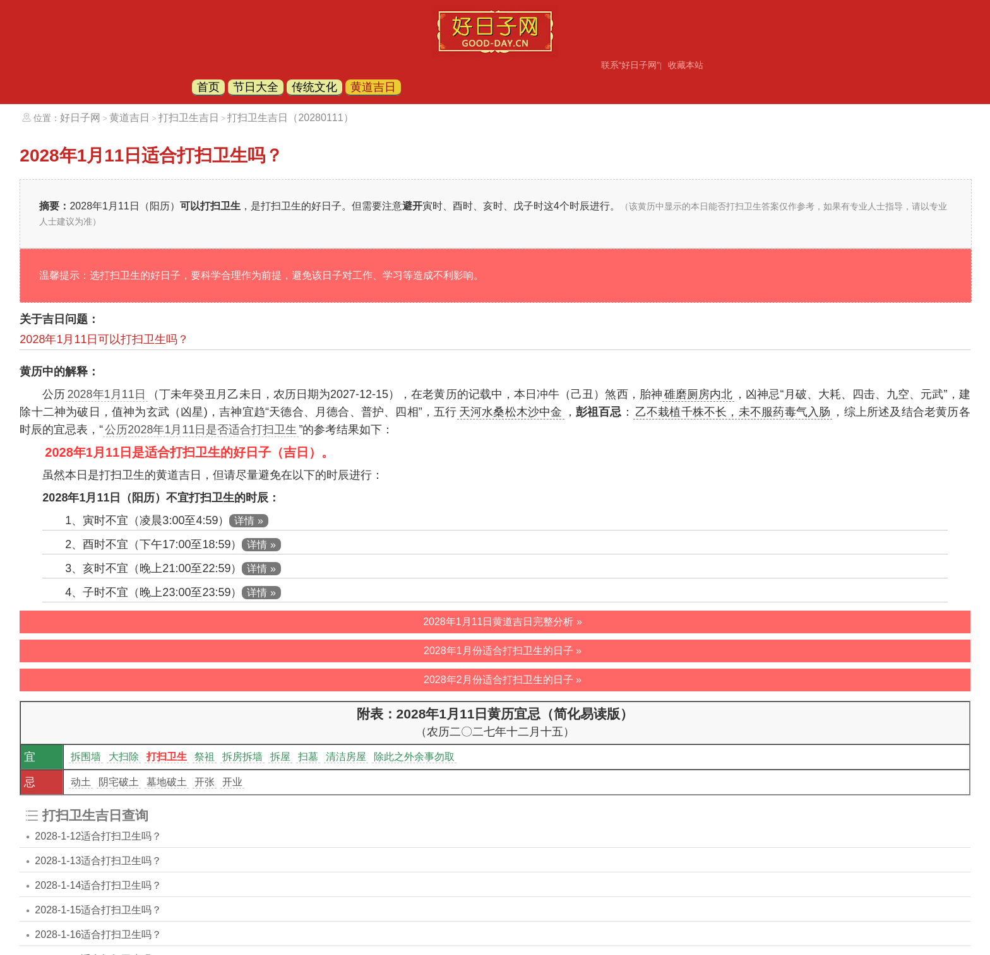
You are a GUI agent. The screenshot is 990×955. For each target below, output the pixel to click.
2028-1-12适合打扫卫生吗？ (98, 836)
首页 (208, 87)
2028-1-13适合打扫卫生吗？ (98, 860)
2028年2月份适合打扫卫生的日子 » (502, 679)
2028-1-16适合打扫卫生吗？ (98, 934)
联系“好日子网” (630, 65)
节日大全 (255, 87)
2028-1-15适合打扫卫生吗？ (98, 910)
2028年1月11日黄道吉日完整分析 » (502, 621)
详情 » (248, 520)
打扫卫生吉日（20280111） (290, 117)
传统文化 (314, 87)
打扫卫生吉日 (188, 117)
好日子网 (80, 117)
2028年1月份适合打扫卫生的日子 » (502, 650)
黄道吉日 (373, 87)
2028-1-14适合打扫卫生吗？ (98, 885)
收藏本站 (685, 65)
